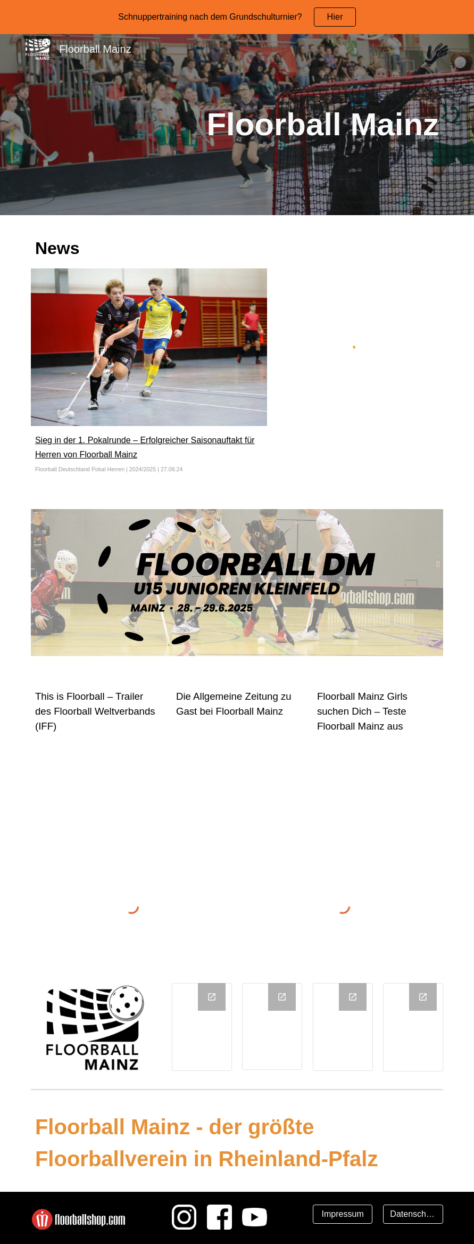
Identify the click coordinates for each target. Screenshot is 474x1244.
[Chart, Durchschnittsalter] (272, 1026)
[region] (237, 17)
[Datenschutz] (413, 1214)
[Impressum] (342, 1214)
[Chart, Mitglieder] (202, 1026)
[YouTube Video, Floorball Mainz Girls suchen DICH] (378, 785)
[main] (254, 125)
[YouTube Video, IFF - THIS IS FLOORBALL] (96, 785)
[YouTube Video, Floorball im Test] (237, 770)
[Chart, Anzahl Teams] (343, 1027)
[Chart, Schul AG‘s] (413, 1027)
